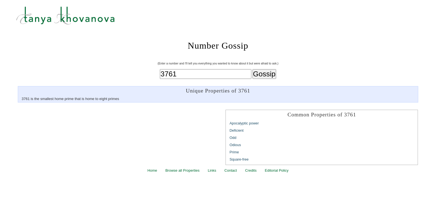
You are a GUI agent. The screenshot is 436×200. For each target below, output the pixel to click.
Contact (230, 170)
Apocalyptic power (244, 123)
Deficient (236, 130)
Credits (251, 170)
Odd (232, 138)
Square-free (239, 159)
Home (152, 170)
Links (212, 170)
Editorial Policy (276, 170)
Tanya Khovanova (225, 18)
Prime (234, 152)
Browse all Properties (182, 170)
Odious (235, 145)
